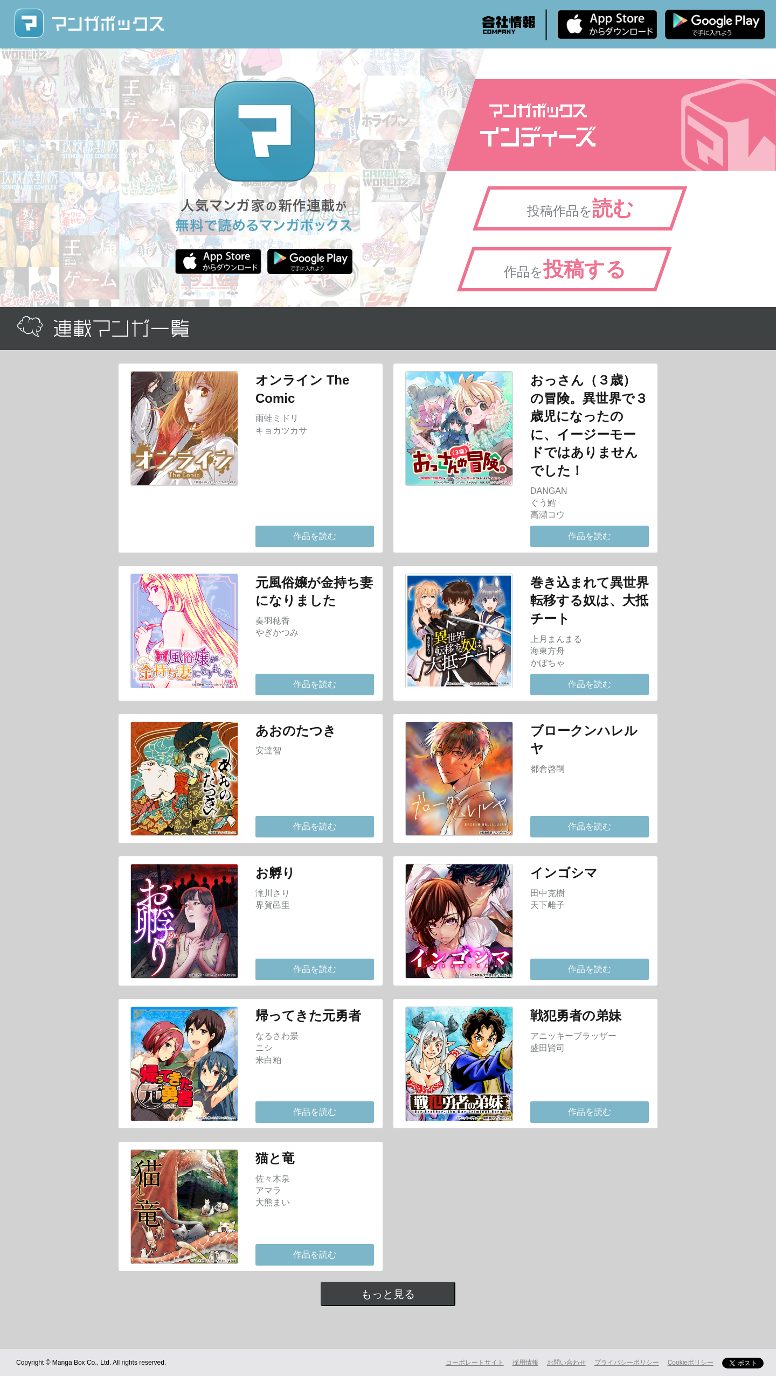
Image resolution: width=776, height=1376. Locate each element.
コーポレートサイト (475, 1362)
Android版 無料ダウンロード (715, 24)
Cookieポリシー (690, 1362)
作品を (565, 269)
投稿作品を (580, 208)
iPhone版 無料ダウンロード (607, 24)
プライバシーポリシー (626, 1362)
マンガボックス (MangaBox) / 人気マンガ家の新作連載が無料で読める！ (88, 23)
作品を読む (314, 536)
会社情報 (509, 24)
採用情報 (525, 1362)
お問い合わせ (566, 1362)
